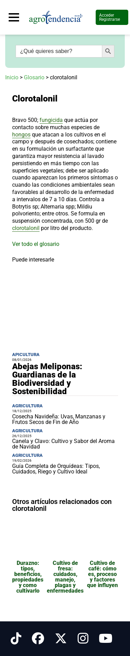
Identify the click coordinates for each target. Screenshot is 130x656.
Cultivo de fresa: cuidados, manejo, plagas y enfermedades (65, 577)
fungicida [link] (51, 120)
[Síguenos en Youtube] (105, 638)
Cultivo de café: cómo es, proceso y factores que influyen (102, 574)
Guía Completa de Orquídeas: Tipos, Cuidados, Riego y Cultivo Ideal (56, 469)
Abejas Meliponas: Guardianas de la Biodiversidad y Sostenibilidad (47, 379)
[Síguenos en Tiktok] (16, 638)
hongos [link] (21, 134)
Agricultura (27, 405)
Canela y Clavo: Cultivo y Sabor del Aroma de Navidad (63, 444)
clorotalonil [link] (26, 228)
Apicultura (26, 354)
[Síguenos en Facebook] (38, 638)
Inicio (11, 77)
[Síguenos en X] (61, 638)
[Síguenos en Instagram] (83, 638)
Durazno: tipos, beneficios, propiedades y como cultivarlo (27, 577)
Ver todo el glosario (35, 244)
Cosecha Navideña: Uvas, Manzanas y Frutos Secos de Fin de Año (58, 419)
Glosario (34, 77)
